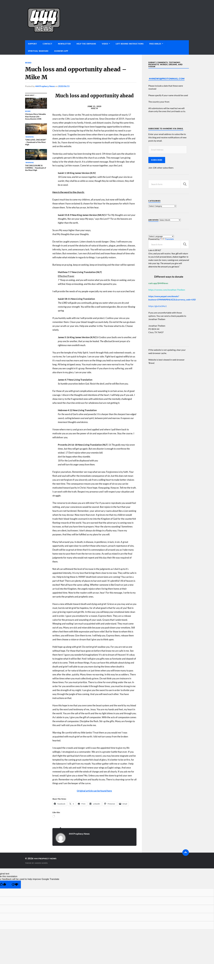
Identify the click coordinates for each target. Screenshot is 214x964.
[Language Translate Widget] (161, 236)
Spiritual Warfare (38, 51)
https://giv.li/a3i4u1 (157, 306)
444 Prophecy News (45, 86)
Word (28, 62)
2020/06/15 (64, 86)
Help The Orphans (86, 44)
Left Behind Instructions (130, 44)
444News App (61, 51)
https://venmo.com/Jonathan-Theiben (166, 289)
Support (32, 44)
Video (105, 44)
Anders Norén (42, 863)
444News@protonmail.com (167, 78)
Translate (167, 239)
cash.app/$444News (158, 283)
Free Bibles (155, 44)
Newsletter (64, 44)
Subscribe (156, 160)
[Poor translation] (15, 884)
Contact (47, 44)
